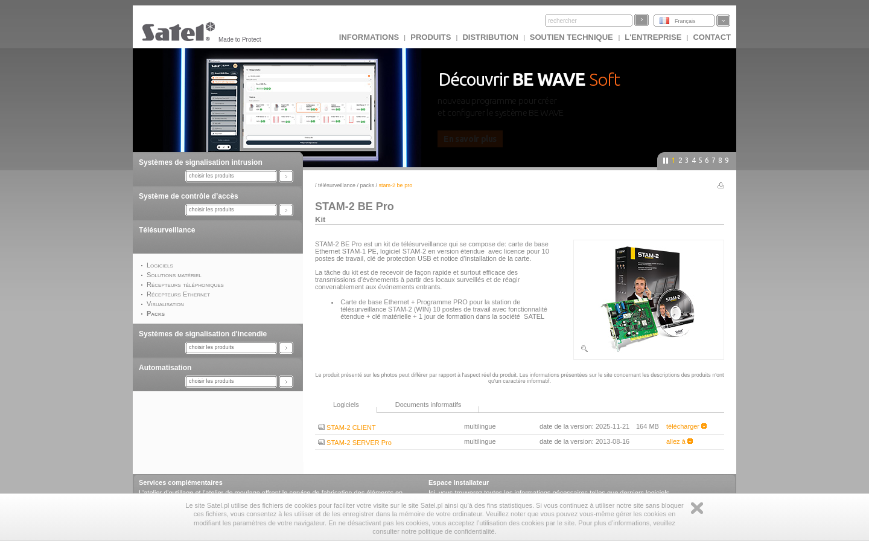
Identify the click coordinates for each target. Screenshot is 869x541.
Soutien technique (573, 37)
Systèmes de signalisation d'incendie (203, 334)
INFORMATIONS (369, 37)
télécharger (686, 426)
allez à (679, 441)
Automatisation (165, 367)
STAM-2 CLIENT (347, 427)
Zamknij (697, 508)
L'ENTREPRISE (653, 37)
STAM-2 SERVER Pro (355, 442)
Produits (430, 37)
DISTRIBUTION (490, 37)
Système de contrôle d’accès (188, 196)
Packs (367, 185)
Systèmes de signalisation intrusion (201, 162)
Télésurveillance (167, 230)
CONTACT (712, 37)
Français (685, 21)
